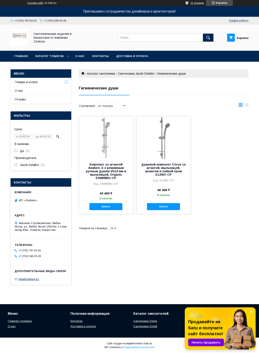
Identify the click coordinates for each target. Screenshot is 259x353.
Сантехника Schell (145, 326)
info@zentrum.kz (29, 279)
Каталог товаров (49, 56)
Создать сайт (35, 2)
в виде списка (246, 106)
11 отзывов (197, 2)
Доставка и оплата (132, 56)
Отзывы (20, 99)
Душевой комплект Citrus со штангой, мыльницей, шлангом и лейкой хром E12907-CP (163, 169)
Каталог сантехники (101, 73)
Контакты (100, 56)
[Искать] (208, 38)
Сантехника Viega (145, 321)
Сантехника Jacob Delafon (136, 73)
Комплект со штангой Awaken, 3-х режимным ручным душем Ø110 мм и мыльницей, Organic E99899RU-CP (106, 171)
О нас (80, 56)
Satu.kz (148, 343)
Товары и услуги (26, 82)
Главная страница (20, 321)
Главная (21, 56)
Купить (105, 206)
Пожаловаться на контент (139, 347)
